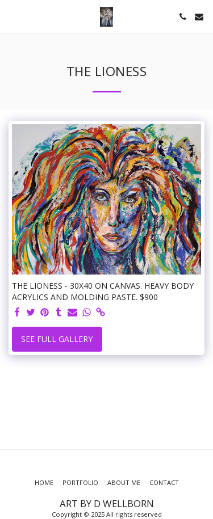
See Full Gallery (57, 339)
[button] (12, 16)
